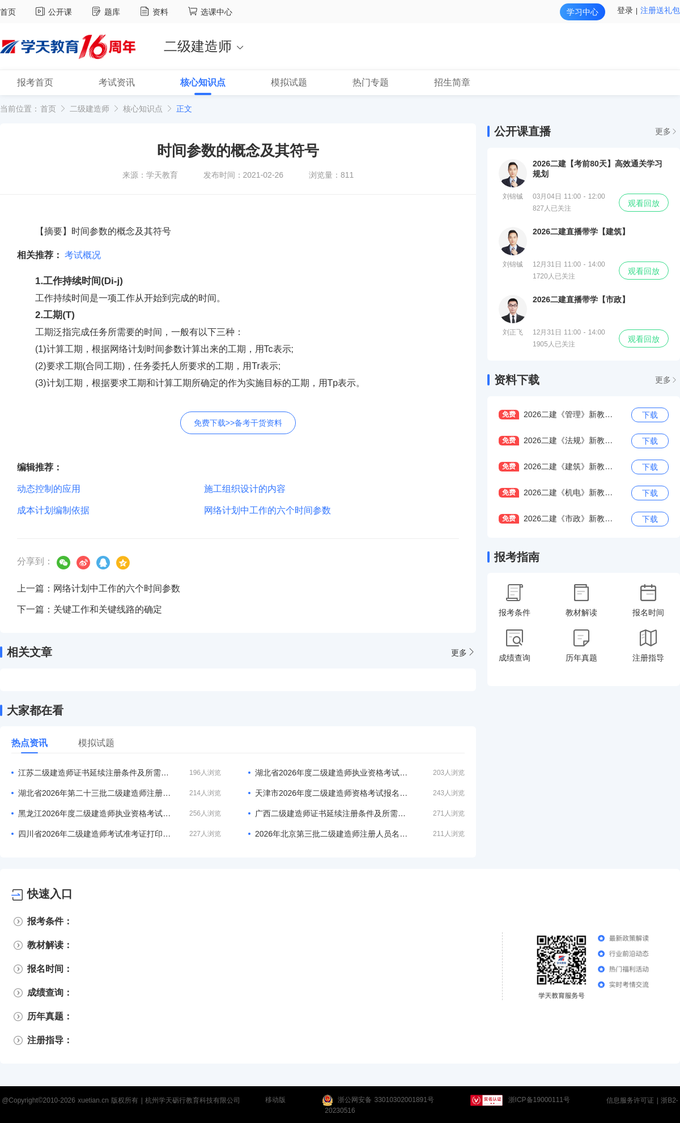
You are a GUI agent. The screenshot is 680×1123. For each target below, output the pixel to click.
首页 (8, 11)
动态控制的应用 (48, 489)
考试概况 (83, 255)
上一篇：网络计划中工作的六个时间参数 (98, 588)
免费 (509, 414)
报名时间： (50, 969)
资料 (155, 11)
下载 (650, 414)
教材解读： (50, 945)
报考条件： (50, 921)
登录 (625, 10)
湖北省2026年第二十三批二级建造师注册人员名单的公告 (94, 793)
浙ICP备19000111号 (539, 1100)
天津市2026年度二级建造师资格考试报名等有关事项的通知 (331, 793)
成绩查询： (50, 992)
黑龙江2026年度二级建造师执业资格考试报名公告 (94, 813)
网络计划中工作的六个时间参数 (267, 510)
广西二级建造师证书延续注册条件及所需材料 (331, 813)
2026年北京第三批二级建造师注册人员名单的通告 (331, 833)
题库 (107, 11)
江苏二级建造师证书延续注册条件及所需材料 (94, 772)
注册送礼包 (660, 10)
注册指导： (50, 1040)
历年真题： (50, 1016)
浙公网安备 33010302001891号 (386, 1100)
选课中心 (210, 11)
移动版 (275, 1100)
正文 (184, 108)
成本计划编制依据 (53, 510)
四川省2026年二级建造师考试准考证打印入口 (94, 833)
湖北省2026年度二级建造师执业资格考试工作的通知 (331, 772)
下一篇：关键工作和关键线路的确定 (89, 609)
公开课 (55, 11)
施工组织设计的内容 (245, 489)
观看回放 (644, 203)
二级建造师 (89, 108)
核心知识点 (143, 108)
